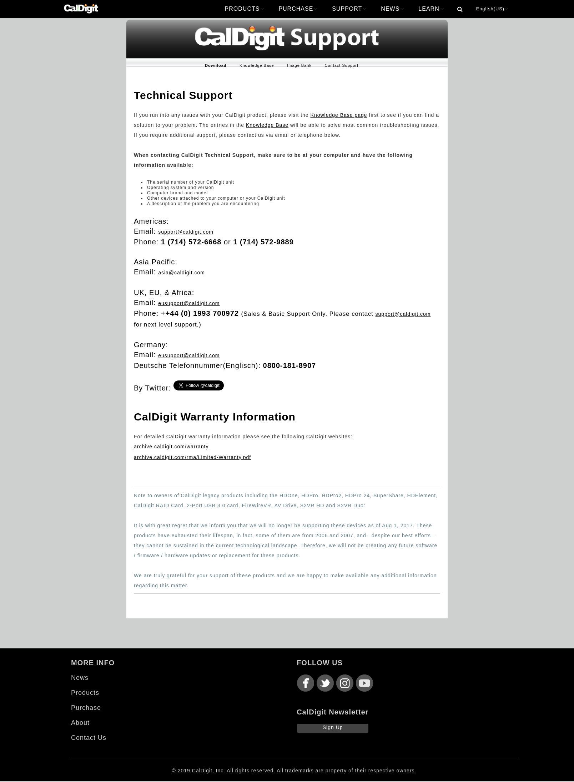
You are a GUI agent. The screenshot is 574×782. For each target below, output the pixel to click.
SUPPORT (349, 9)
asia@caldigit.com (181, 272)
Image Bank (299, 65)
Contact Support (342, 65)
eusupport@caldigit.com (189, 303)
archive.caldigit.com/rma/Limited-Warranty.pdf (192, 457)
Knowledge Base (257, 65)
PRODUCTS (245, 9)
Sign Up (333, 727)
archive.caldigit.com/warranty (171, 446)
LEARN (431, 9)
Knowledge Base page (339, 115)
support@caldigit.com (185, 232)
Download (216, 65)
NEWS (392, 9)
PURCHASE (298, 9)
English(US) (492, 8)
